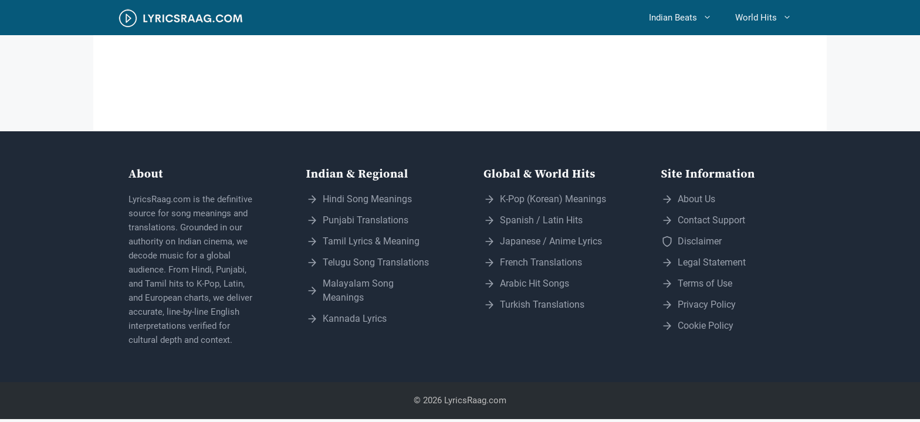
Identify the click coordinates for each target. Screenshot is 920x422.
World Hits (769, 17)
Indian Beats (686, 17)
